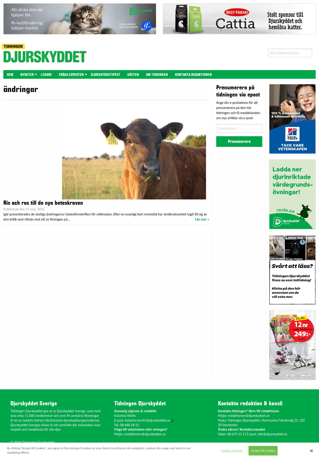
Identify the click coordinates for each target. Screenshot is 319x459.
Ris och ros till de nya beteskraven (43, 203)
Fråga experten (71, 75)
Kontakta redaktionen (193, 75)
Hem (10, 75)
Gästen (133, 75)
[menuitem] (10, 74)
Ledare (46, 75)
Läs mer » (202, 219)
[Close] (311, 451)
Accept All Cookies (263, 451)
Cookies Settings (232, 451)
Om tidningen (157, 75)
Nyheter (27, 75)
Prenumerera (239, 141)
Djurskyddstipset (105, 75)
